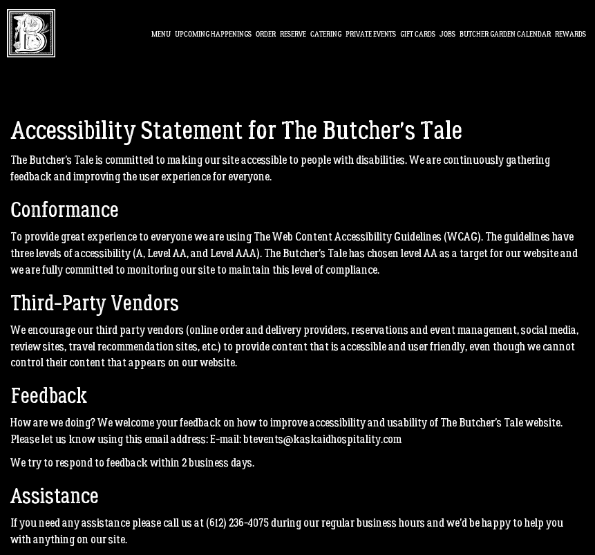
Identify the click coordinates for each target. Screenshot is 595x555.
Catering (325, 34)
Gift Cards (417, 34)
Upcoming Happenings (213, 34)
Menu (161, 34)
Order (266, 34)
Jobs (447, 34)
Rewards (570, 34)
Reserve (293, 34)
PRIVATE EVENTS (371, 34)
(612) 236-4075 (237, 522)
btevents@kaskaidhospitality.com (322, 439)
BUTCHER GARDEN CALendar (505, 34)
